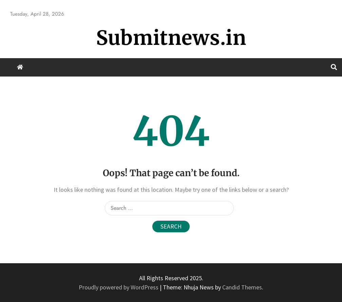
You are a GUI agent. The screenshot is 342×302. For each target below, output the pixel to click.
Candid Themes (242, 287)
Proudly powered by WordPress (119, 287)
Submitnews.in (171, 38)
